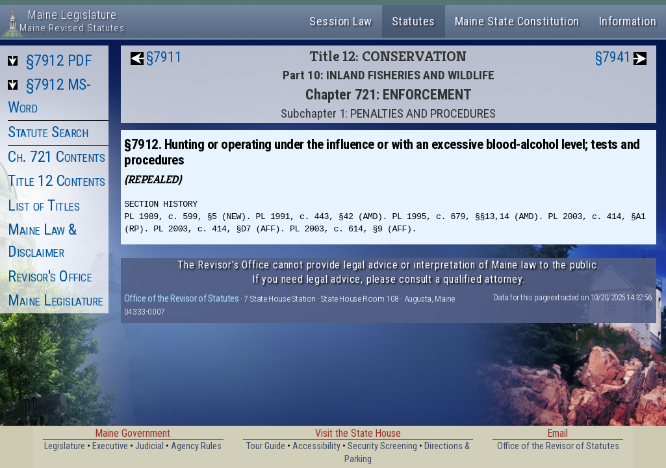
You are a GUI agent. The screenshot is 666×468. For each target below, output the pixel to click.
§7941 (613, 57)
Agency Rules (196, 446)
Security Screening (382, 446)
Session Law (340, 21)
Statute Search (48, 132)
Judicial (149, 446)
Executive (110, 446)
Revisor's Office (50, 276)
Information (628, 21)
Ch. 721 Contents (56, 157)
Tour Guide (265, 446)
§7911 (164, 57)
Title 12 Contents (56, 181)
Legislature (64, 446)
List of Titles (43, 205)
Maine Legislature (55, 300)
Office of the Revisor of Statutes (181, 298)
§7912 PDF (59, 60)
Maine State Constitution (517, 21)
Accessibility (316, 446)
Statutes (413, 21)
